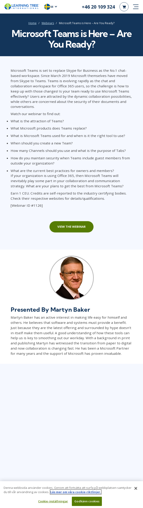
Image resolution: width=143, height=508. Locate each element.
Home (32, 23)
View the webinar (71, 227)
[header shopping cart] (124, 6)
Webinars (48, 23)
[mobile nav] (135, 7)
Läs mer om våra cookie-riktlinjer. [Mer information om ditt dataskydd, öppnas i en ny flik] (75, 493)
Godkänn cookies (86, 503)
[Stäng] (136, 490)
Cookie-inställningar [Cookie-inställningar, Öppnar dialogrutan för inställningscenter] (53, 503)
